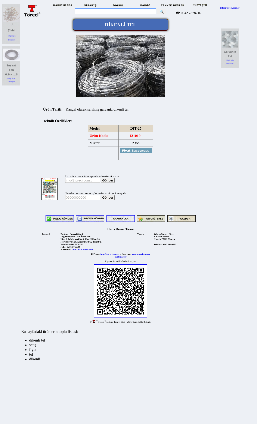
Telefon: (65, 244)
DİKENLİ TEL (120, 24)
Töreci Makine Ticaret (120, 229)
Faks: (63, 247)
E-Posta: (95, 254)
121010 (135, 136)
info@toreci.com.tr (229, 7)
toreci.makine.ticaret (82, 249)
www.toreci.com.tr (140, 254)
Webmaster (121, 256)
